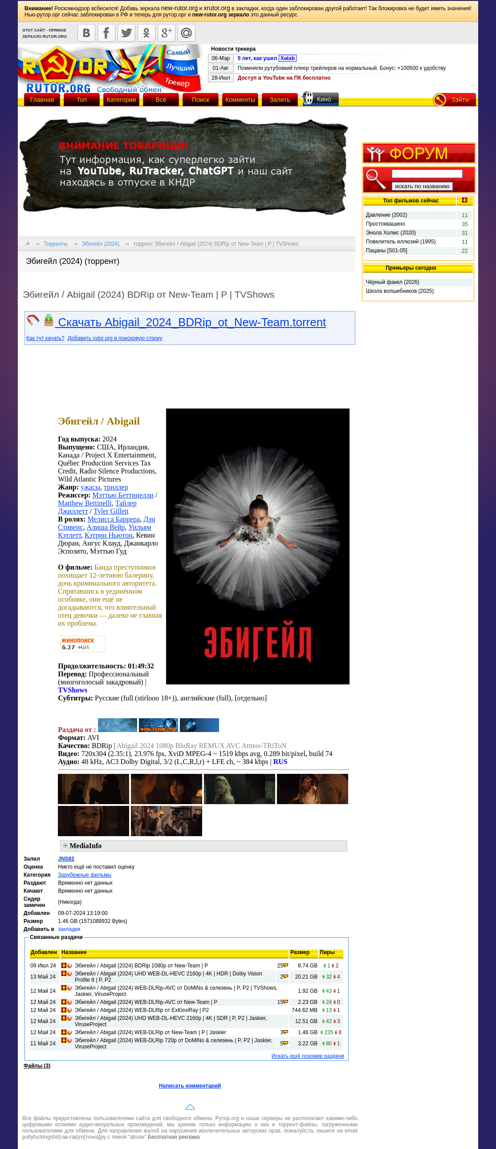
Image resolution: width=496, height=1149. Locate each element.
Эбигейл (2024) (101, 244)
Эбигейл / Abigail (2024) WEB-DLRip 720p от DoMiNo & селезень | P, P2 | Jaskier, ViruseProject (173, 1043)
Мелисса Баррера (114, 519)
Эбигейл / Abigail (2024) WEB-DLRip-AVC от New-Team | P (146, 1002)
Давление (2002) (386, 215)
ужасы (90, 487)
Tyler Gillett (111, 511)
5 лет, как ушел (267, 58)
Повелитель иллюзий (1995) (400, 242)
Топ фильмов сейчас (411, 201)
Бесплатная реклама (173, 1137)
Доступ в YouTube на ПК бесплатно (284, 78)
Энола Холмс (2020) (391, 233)
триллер (116, 487)
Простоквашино (385, 224)
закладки (69, 929)
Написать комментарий (190, 1086)
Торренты (56, 244)
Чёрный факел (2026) (392, 282)
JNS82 (66, 859)
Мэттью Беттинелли (122, 495)
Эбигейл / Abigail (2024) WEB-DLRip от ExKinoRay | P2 (142, 1010)
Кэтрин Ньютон (109, 535)
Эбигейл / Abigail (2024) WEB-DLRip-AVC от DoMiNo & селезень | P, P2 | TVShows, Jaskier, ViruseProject (176, 991)
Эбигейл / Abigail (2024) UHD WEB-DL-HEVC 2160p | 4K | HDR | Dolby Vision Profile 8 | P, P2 (168, 977)
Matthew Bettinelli (84, 503)
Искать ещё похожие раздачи (308, 1056)
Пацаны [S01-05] (386, 250)
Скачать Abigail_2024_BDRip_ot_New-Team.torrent (184, 322)
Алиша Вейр (105, 527)
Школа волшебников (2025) (400, 291)
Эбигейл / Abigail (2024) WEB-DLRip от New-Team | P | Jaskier (150, 1032)
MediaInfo (85, 846)
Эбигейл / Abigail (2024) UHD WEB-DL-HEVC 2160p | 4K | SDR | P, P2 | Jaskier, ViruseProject (171, 1021)
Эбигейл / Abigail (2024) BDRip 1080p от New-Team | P (141, 966)
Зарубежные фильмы (84, 875)
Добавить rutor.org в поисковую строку (115, 338)
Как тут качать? (45, 338)
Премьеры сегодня (411, 268)
